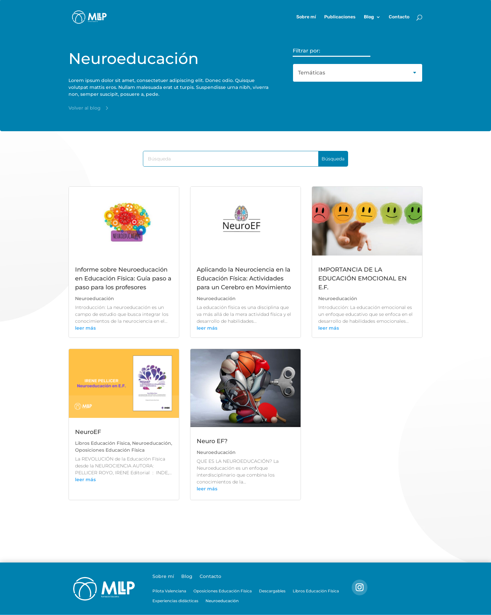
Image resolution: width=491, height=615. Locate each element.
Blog (369, 17)
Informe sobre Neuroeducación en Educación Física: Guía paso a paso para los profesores (123, 278)
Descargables (272, 591)
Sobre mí (306, 17)
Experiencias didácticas (175, 601)
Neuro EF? (212, 441)
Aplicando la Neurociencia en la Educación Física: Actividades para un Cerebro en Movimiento (244, 278)
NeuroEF (88, 432)
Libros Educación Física (102, 443)
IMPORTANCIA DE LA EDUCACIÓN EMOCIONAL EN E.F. (362, 278)
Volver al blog (85, 108)
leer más (85, 328)
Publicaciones (340, 17)
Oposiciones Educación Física (110, 450)
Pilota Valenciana (169, 591)
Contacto (399, 17)
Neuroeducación (94, 298)
